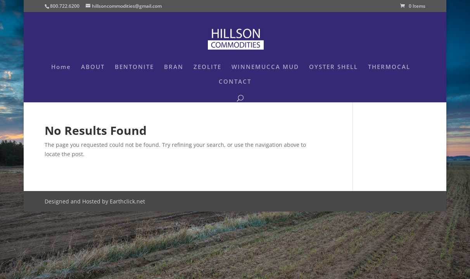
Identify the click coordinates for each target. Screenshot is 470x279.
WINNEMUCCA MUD (265, 67)
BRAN (173, 67)
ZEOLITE (207, 67)
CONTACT (235, 82)
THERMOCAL (389, 67)
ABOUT (93, 67)
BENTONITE (134, 67)
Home (61, 67)
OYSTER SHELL (333, 67)
